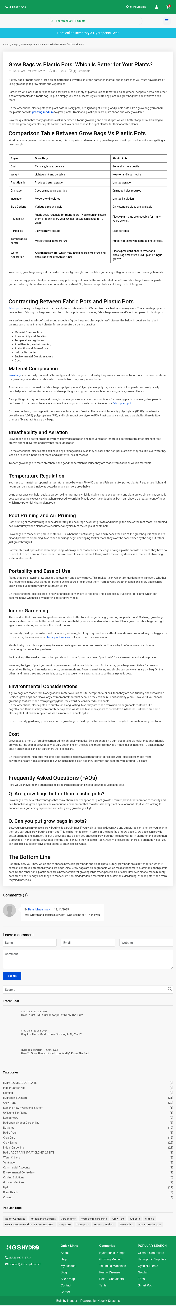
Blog (64, 1273)
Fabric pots (15, 309)
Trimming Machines (112, 1266)
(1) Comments (79, 71)
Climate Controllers (151, 1253)
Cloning (7, 1198)
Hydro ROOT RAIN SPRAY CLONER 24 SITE (28, 1153)
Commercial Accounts (16, 1168)
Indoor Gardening (13, 1148)
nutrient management (43, 1219)
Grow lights (126, 1225)
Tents (103, 1286)
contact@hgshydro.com (25, 1265)
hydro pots (82, 1225)
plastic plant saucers (58, 638)
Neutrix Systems (108, 1301)
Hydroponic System (15, 1098)
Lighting (8, 1093)
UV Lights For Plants (15, 1113)
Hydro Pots (17, 71)
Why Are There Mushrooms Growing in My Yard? (51, 1034)
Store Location (138, 7)
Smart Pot (144, 1286)
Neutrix (72, 1301)
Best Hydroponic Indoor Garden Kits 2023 (29, 1225)
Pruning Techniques (149, 1225)
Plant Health (10, 1193)
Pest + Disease (109, 1273)
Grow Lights (10, 1143)
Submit (12, 976)
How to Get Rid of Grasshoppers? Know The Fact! (52, 1015)
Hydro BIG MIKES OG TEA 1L (20, 1083)
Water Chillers (11, 1158)
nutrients (135, 1219)
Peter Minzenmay (39, 910)
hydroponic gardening (94, 1219)
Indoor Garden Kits (14, 1088)
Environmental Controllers (19, 1173)
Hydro (6, 1188)
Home (6, 45)
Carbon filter (68, 1219)
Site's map (68, 1279)
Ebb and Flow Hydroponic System (23, 1108)
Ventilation (9, 1163)
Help (64, 1260)
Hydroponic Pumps (112, 1253)
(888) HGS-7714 (20, 1258)
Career (65, 1292)
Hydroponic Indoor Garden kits (21, 1123)
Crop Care (9, 1138)
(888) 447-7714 (17, 7)
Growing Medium (13, 1183)
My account (68, 1266)
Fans (141, 1279)
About (65, 1253)
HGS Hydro (57, 71)
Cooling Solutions (13, 1178)
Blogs (15, 45)
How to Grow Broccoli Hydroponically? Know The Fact (55, 1054)
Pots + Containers (111, 1279)
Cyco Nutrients (148, 1266)
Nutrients (8, 1128)
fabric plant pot (122, 404)
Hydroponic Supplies (152, 1260)
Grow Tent (9, 1103)
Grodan (143, 1273)
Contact (66, 1286)
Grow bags (15, 375)
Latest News (10, 1118)
